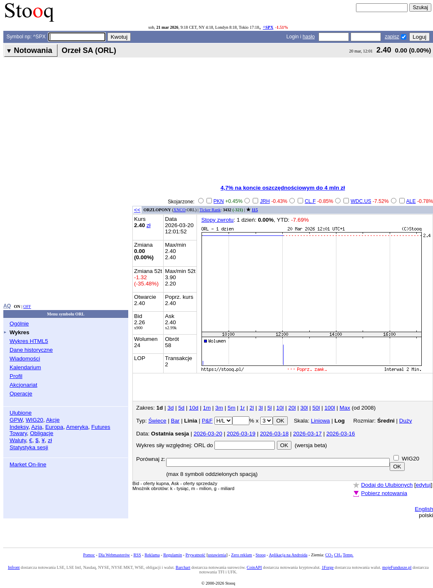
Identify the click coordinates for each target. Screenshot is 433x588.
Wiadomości (25, 358)
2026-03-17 (307, 433)
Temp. (348, 555)
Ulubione (21, 413)
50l (316, 408)
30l (304, 408)
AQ (7, 306)
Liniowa (320, 421)
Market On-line (28, 464)
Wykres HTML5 (29, 341)
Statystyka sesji (29, 447)
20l (292, 408)
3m (219, 408)
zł (50, 440)
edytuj (423, 485)
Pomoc (89, 555)
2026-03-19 (241, 433)
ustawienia (217, 555)
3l (261, 408)
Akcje (53, 420)
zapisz (392, 37)
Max (345, 408)
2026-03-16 (340, 433)
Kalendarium (25, 367)
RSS (137, 555)
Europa (54, 427)
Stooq (261, 555)
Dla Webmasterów (113, 555)
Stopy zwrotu (217, 220)
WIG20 (34, 420)
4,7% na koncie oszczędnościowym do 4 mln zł (283, 188)
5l (269, 408)
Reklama (151, 555)
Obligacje (41, 433)
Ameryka (77, 427)
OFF (27, 306)
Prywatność (196, 555)
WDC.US (361, 201)
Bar (175, 421)
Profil (16, 376)
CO (329, 555)
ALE (411, 201)
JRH (265, 201)
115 (255, 210)
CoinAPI (254, 567)
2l (251, 408)
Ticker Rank (210, 210)
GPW (16, 420)
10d (193, 408)
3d (170, 408)
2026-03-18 (274, 433)
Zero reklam (241, 555)
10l (280, 408)
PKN (219, 201)
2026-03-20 (208, 433)
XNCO (180, 210)
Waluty (18, 440)
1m (207, 408)
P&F (207, 421)
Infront (14, 567)
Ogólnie (19, 323)
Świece (157, 421)
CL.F (310, 201)
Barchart (183, 567)
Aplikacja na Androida (288, 555)
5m (232, 408)
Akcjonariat (23, 385)
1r (242, 408)
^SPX (268, 27)
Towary (18, 433)
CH (337, 555)
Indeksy (19, 427)
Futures (100, 427)
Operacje (21, 393)
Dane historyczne (31, 350)
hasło (309, 37)
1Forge (327, 567)
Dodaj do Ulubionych (387, 485)
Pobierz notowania (384, 493)
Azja (36, 427)
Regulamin (172, 555)
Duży (405, 421)
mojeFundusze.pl (396, 567)
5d (181, 408)
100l (329, 408)
